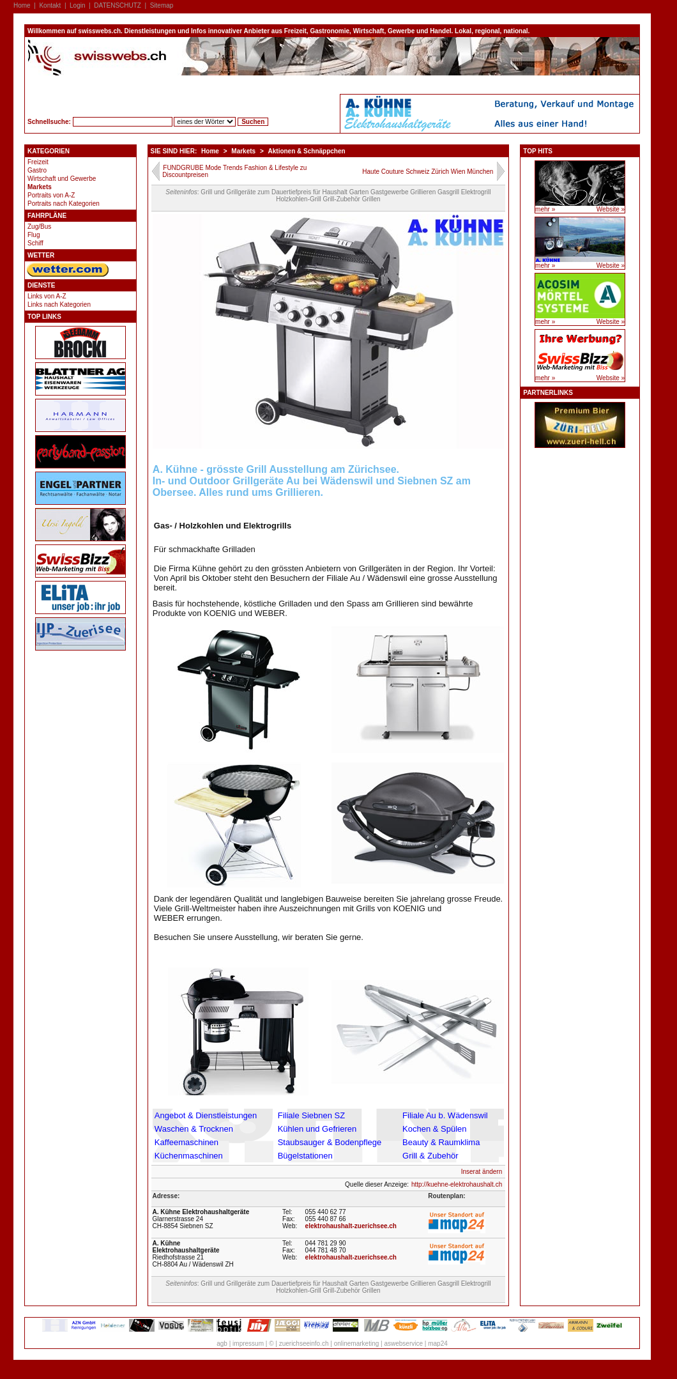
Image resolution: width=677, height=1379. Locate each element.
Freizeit (38, 162)
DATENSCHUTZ (117, 5)
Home (22, 5)
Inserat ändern (482, 1171)
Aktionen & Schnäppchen (307, 151)
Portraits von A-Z (51, 195)
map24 (438, 1343)
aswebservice (403, 1343)
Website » (611, 209)
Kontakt (50, 5)
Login (77, 5)
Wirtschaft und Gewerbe (61, 178)
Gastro (37, 170)
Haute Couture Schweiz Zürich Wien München (427, 171)
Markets (39, 186)
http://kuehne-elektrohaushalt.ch (456, 1184)
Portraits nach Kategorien (63, 203)
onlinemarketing (356, 1343)
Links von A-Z (46, 296)
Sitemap (162, 5)
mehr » (545, 209)
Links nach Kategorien (59, 304)
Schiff (35, 243)
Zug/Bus (39, 226)
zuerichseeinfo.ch (304, 1343)
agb (222, 1343)
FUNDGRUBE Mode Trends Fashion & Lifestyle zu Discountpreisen (234, 171)
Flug (33, 234)
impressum (248, 1343)
